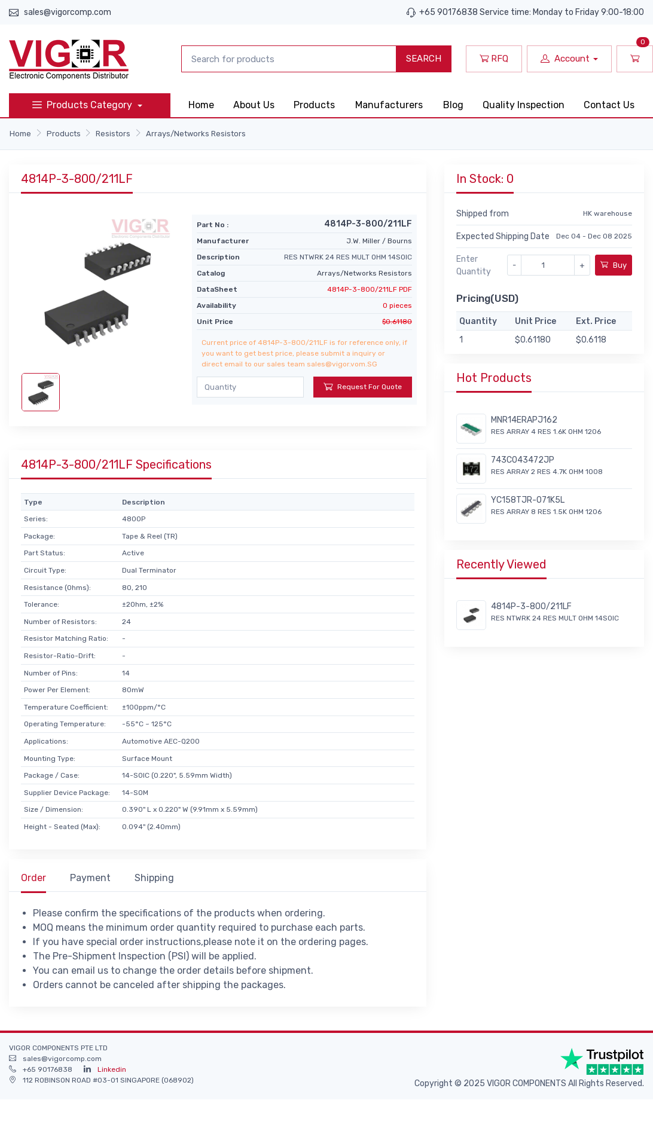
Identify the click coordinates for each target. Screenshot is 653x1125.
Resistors (113, 133)
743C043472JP (522, 460)
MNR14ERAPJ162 (524, 420)
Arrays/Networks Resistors (196, 133)
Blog (453, 105)
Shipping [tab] (154, 878)
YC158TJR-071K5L (527, 500)
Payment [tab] (90, 878)
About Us (253, 105)
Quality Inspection (523, 105)
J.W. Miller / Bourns (379, 241)
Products (314, 105)
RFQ (494, 58)
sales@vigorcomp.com (67, 12)
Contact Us (609, 105)
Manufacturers (389, 105)
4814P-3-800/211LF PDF (369, 289)
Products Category (83, 105)
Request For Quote (363, 386)
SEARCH (423, 58)
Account (565, 58)
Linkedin (111, 1069)
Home (201, 105)
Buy (613, 265)
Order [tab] (33, 878)
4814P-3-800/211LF (531, 606)
